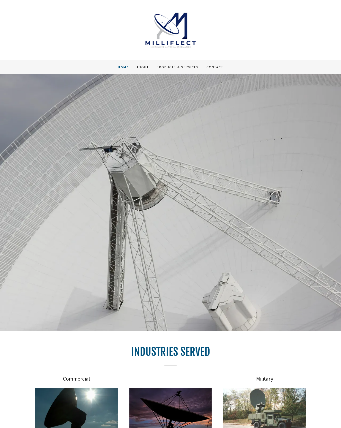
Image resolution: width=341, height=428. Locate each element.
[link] (170, 29)
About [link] (142, 67)
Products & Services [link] (178, 67)
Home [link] (123, 67)
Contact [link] (214, 67)
